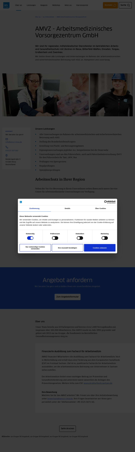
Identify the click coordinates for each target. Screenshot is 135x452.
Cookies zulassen (100, 248)
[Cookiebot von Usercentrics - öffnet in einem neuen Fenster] (105, 202)
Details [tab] (67, 208)
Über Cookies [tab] (100, 208)
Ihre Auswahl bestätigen (67, 248)
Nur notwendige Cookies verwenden (35, 248)
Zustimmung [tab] (34, 208)
